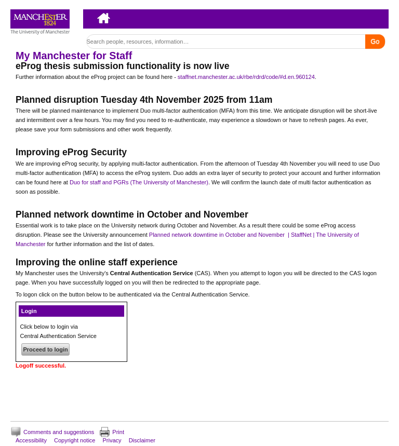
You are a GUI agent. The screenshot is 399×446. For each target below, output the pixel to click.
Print (118, 432)
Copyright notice (75, 440)
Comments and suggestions (58, 432)
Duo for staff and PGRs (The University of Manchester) (139, 182)
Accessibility (31, 440)
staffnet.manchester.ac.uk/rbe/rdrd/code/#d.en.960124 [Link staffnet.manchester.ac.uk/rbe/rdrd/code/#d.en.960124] (246, 77)
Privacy (112, 440)
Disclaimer (142, 440)
